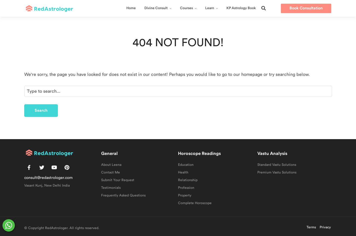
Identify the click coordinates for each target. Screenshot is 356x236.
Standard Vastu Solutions (276, 165)
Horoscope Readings (199, 153)
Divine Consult (156, 8)
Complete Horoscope (195, 203)
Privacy (325, 227)
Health (183, 172)
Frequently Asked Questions (123, 195)
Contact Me (110, 172)
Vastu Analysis (272, 153)
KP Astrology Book (241, 8)
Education (186, 165)
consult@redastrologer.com (48, 178)
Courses (186, 8)
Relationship (188, 180)
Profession (186, 188)
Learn (209, 8)
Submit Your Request (117, 180)
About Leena (111, 165)
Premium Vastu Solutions (276, 172)
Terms (311, 227)
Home (131, 8)
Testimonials (111, 188)
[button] (263, 8)
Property (184, 195)
